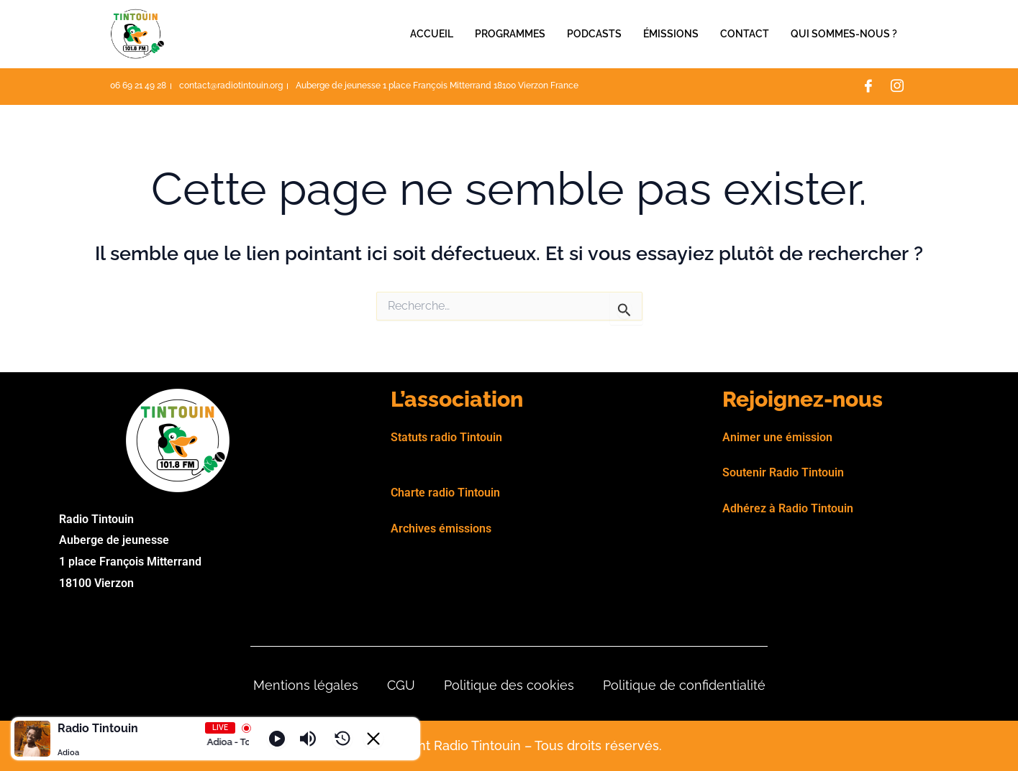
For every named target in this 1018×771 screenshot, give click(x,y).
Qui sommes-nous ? (844, 34)
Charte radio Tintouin (445, 492)
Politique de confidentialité (684, 685)
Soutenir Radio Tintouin (783, 472)
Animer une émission (777, 437)
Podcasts (594, 34)
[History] (342, 739)
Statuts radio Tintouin (446, 437)
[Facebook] (868, 87)
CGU (401, 685)
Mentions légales (305, 685)
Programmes (510, 34)
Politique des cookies (509, 685)
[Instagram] (897, 87)
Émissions (671, 34)
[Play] (277, 739)
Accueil (431, 34)
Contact (744, 34)
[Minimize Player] (373, 739)
